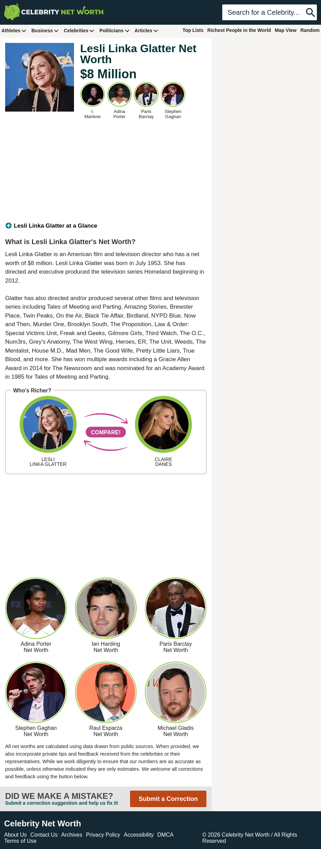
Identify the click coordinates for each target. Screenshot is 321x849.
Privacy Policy (103, 835)
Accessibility (139, 835)
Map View (286, 30)
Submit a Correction (168, 798)
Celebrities (79, 30)
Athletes (13, 30)
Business (45, 30)
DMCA (165, 835)
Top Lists (192, 30)
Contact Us (43, 835)
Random (310, 30)
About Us (15, 835)
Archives (71, 835)
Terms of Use (20, 841)
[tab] (106, 226)
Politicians (114, 30)
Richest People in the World (239, 30)
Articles (146, 30)
